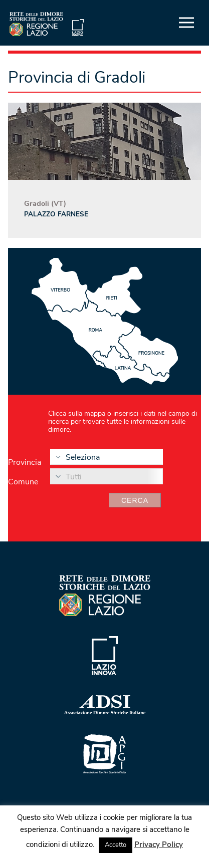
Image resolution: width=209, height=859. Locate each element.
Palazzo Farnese (56, 214)
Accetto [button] (115, 844)
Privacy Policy (158, 844)
